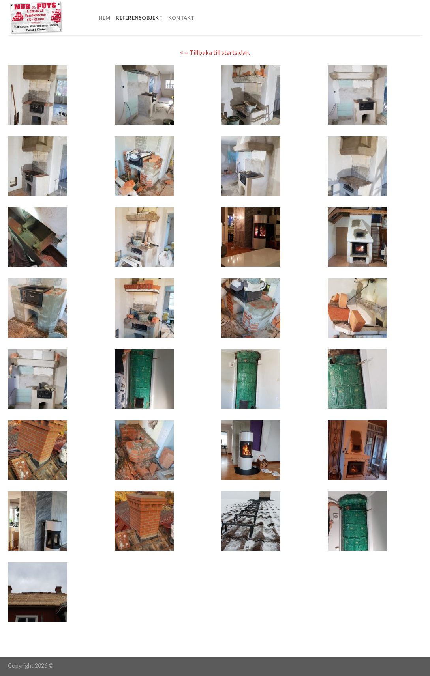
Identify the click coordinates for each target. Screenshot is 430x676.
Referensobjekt (139, 18)
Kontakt (181, 18)
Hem (105, 18)
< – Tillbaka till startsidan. (215, 52)
